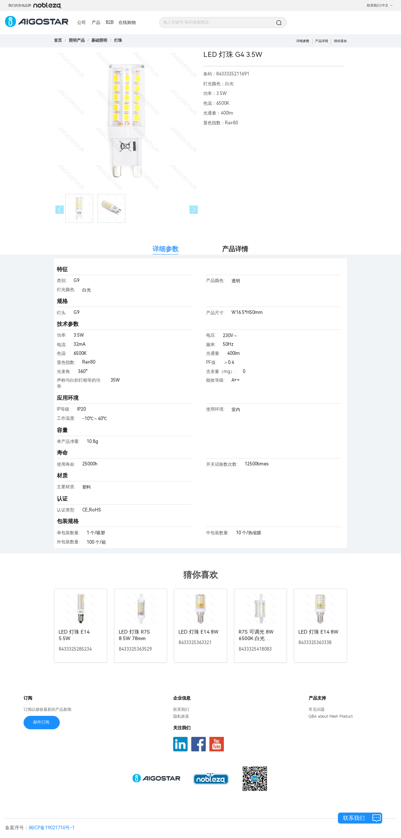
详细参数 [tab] (166, 249)
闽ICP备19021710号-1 (52, 827)
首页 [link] (58, 40)
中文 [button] (387, 5)
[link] (77, 40)
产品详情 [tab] (235, 249)
